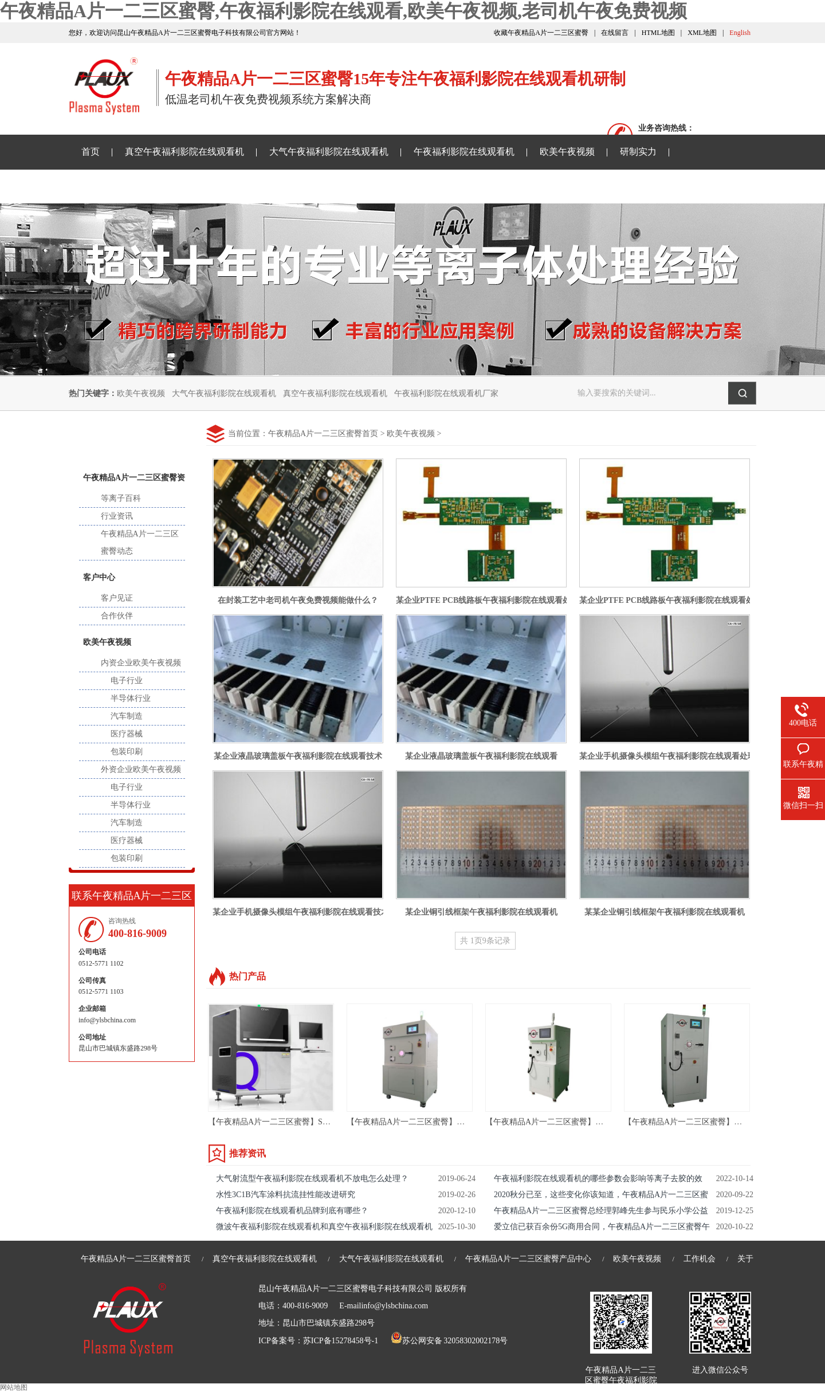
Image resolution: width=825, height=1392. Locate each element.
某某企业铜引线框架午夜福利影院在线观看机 (664, 912)
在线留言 (614, 33)
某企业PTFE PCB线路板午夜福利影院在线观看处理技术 (495, 600)
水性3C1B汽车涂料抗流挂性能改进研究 (285, 1194)
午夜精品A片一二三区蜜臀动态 (140, 542)
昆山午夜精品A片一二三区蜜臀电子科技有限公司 (345, 1288)
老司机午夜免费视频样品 (283, 186)
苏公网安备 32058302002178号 (449, 1340)
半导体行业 (131, 698)
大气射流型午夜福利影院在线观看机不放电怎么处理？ (312, 1178)
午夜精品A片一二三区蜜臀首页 (323, 433)
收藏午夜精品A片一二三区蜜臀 (541, 33)
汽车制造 (127, 716)
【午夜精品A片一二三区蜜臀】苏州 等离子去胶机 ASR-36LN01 (458, 1121)
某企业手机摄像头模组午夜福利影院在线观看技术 (301, 912)
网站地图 (14, 1387)
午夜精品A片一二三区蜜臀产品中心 (528, 1258)
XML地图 (702, 33)
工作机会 (699, 1258)
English (740, 33)
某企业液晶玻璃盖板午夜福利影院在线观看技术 (298, 756)
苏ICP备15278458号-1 (340, 1340)
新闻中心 (132, 440)
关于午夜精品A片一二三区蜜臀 (422, 186)
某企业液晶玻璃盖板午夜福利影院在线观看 (481, 756)
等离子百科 (121, 498)
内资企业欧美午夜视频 (141, 662)
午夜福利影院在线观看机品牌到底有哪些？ (292, 1210)
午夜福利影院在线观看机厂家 (446, 393)
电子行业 (127, 680)
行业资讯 (117, 516)
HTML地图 (658, 33)
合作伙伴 (117, 615)
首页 (90, 151)
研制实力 (638, 151)
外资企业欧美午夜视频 (141, 769)
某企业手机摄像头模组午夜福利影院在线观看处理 (667, 756)
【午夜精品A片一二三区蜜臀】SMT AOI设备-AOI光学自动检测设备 (327, 1121)
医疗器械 (127, 734)
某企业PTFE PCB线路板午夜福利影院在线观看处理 (670, 600)
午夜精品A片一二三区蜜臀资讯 (144, 186)
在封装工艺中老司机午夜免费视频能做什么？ (298, 600)
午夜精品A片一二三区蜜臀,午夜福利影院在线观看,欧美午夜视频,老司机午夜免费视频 (343, 11)
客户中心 (99, 577)
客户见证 (117, 598)
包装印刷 (127, 751)
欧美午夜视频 (567, 151)
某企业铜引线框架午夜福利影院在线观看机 (481, 912)
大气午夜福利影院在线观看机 (328, 151)
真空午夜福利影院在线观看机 (184, 151)
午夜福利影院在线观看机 (464, 151)
